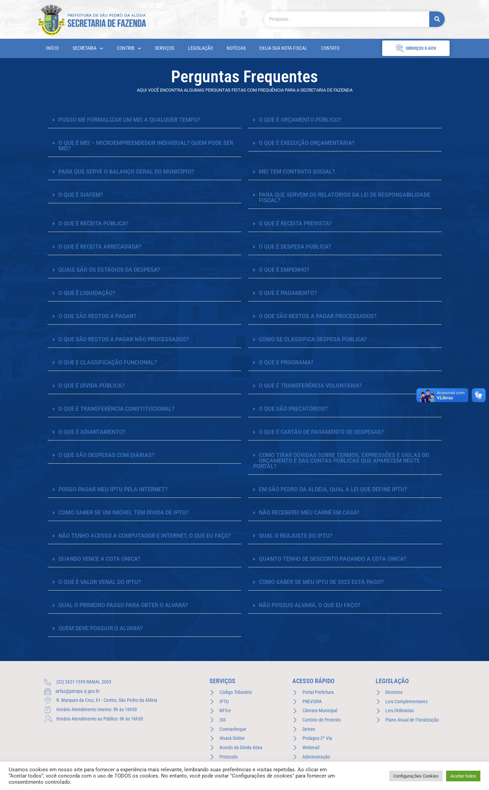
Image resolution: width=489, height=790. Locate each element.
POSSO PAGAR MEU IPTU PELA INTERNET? (113, 489)
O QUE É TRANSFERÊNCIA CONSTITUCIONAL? (116, 409)
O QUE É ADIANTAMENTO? (91, 432)
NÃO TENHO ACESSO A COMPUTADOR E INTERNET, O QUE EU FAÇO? (144, 535)
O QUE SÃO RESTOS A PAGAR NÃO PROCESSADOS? (123, 339)
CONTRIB (129, 48)
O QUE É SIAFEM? (80, 195)
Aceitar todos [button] (463, 776)
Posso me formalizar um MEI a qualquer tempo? (129, 120)
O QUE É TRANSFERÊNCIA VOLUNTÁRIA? (310, 385)
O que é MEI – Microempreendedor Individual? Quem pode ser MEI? (145, 146)
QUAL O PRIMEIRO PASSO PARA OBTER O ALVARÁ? (123, 605)
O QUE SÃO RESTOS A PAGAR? (97, 316)
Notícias (236, 48)
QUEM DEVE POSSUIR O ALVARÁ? (100, 628)
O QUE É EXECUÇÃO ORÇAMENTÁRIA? (307, 143)
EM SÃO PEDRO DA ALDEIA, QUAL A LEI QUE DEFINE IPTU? (333, 489)
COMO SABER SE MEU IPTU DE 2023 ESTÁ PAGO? (321, 582)
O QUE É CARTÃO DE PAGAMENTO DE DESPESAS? (321, 432)
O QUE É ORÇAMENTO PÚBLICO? (300, 120)
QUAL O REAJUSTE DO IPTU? (295, 535)
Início (52, 48)
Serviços (164, 48)
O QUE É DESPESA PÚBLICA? (295, 246)
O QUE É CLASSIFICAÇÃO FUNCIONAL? (107, 362)
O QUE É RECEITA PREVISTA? (295, 223)
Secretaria (88, 48)
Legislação (200, 48)
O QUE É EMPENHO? (284, 270)
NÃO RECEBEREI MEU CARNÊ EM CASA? (309, 512)
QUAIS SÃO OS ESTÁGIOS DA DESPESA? (109, 270)
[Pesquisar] (437, 19)
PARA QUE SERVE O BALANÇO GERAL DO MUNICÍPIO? (126, 171)
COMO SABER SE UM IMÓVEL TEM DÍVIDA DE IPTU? (123, 512)
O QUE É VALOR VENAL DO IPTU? (99, 582)
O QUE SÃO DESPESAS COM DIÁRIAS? (106, 455)
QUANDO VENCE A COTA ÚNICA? (99, 559)
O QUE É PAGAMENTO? (288, 293)
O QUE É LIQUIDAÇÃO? (86, 293)
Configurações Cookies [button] (416, 776)
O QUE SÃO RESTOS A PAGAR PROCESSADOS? (318, 316)
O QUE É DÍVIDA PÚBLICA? (91, 385)
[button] (144, 120)
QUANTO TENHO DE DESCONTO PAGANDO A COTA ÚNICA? (332, 559)
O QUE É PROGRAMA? (286, 362)
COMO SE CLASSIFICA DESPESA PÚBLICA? (313, 339)
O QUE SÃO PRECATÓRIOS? (293, 409)
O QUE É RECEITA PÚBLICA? (93, 223)
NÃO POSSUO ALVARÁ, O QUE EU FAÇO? (309, 605)
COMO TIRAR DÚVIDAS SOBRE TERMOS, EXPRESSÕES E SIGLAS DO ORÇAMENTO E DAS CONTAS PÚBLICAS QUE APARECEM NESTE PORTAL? (341, 461)
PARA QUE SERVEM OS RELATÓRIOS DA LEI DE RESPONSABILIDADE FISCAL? (344, 198)
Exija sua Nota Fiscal (283, 48)
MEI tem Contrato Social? (297, 171)
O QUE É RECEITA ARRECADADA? (99, 246)
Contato (330, 48)
